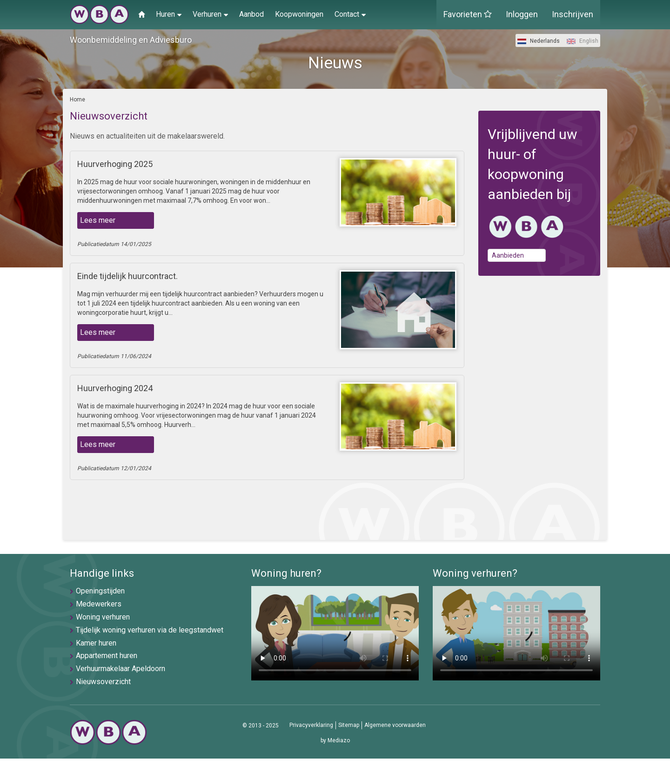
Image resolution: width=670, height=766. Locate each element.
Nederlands (538, 41)
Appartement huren (106, 655)
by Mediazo (335, 740)
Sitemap (348, 725)
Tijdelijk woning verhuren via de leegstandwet (149, 630)
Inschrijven (572, 14)
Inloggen (522, 14)
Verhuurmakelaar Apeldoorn (120, 668)
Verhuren (210, 14)
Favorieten (467, 14)
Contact (350, 14)
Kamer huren (96, 643)
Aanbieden (508, 255)
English (582, 41)
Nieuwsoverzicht (103, 681)
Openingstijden (100, 590)
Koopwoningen (299, 14)
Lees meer (97, 220)
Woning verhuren (103, 617)
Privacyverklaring (311, 725)
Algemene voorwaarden (395, 725)
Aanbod (251, 14)
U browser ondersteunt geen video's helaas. (335, 633)
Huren (168, 14)
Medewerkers (98, 603)
